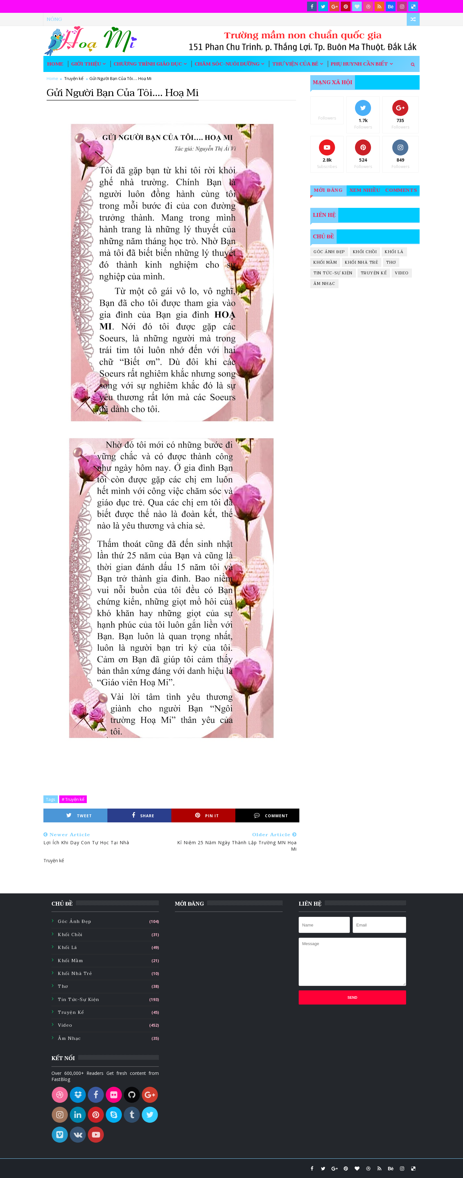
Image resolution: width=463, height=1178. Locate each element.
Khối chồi (365, 252)
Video (402, 273)
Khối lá (394, 252)
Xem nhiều (365, 190)
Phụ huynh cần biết (359, 64)
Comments (401, 190)
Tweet (79, 815)
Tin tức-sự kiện (333, 273)
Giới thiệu (86, 64)
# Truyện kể (73, 799)
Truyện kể (73, 78)
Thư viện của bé (295, 64)
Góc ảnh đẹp (329, 252)
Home (55, 64)
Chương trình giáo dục (147, 64)
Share (143, 815)
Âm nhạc (324, 283)
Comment (271, 815)
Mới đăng (328, 190)
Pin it (207, 815)
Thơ (391, 262)
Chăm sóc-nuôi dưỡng (227, 64)
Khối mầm (325, 262)
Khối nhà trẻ (361, 262)
